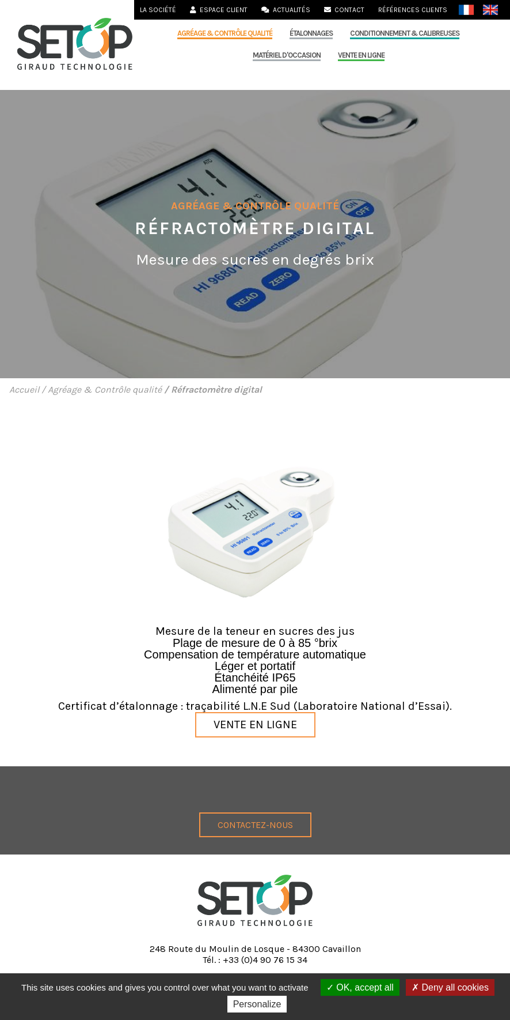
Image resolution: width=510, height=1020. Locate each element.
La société (158, 10)
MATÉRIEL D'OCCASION (287, 55)
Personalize (257, 1004)
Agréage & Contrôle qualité (224, 33)
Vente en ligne (361, 55)
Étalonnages (311, 33)
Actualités (285, 10)
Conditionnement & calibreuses (404, 33)
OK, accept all (360, 987)
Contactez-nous (255, 824)
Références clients (412, 10)
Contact (344, 10)
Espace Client (219, 10)
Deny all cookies (450, 987)
